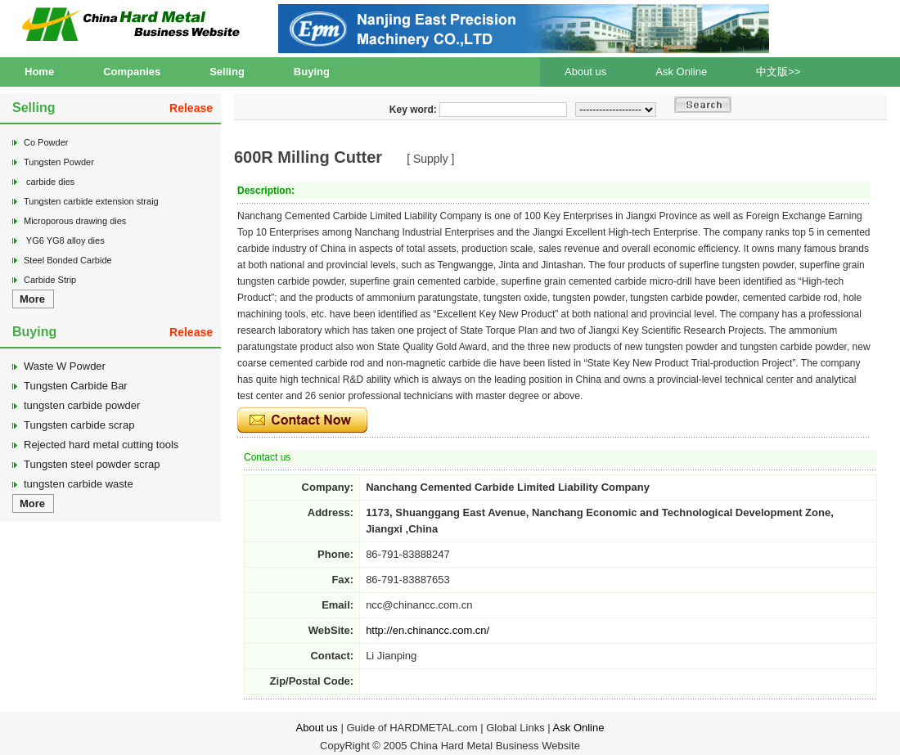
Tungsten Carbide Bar (76, 386)
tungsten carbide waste (78, 484)
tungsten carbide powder (82, 405)
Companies (131, 71)
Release (191, 108)
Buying (312, 71)
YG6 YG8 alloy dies (64, 240)
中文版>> (778, 71)
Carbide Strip (50, 280)
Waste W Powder (65, 366)
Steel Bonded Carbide (68, 260)
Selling (227, 71)
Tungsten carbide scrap (79, 425)
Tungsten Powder (59, 162)
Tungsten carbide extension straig (91, 201)
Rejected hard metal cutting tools (101, 444)
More (32, 299)
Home (39, 71)
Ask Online (681, 71)
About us (585, 71)
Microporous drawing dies (75, 221)
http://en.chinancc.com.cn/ (427, 630)
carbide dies (49, 182)
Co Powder (46, 142)
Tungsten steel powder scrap (92, 464)
